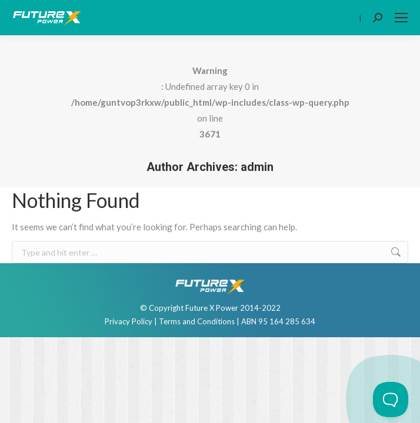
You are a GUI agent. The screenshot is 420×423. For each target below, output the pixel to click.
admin (257, 167)
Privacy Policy (128, 321)
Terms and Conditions (197, 321)
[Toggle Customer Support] (390, 399)
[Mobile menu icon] (401, 18)
